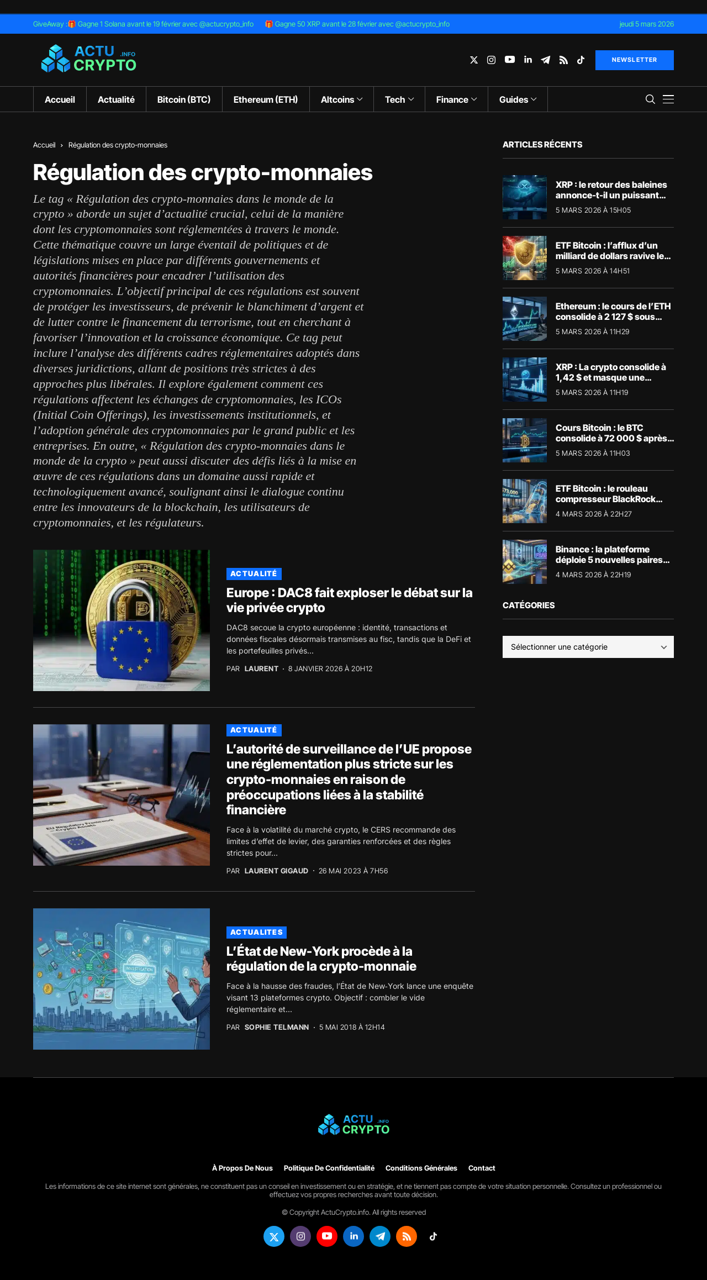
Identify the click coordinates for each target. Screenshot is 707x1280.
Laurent (262, 669)
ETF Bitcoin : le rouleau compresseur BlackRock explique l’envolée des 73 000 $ (608, 504)
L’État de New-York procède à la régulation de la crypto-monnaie (321, 959)
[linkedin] (527, 60)
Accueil (44, 144)
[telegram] (545, 60)
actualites (256, 932)
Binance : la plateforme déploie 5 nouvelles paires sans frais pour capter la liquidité (609, 565)
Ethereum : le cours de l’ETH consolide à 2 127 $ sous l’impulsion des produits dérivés (613, 322)
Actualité (254, 573)
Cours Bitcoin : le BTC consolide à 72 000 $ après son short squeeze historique (611, 443)
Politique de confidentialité (329, 1168)
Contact (481, 1168)
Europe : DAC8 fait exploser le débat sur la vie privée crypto (349, 600)
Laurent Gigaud (277, 871)
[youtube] (510, 60)
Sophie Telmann (277, 1027)
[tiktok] (580, 60)
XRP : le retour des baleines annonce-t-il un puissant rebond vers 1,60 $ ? (611, 195)
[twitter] (474, 60)
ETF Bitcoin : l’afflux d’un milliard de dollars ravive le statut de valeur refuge (610, 256)
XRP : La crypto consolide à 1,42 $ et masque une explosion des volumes (611, 377)
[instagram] (491, 60)
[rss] (564, 60)
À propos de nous (242, 1168)
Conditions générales (421, 1168)
